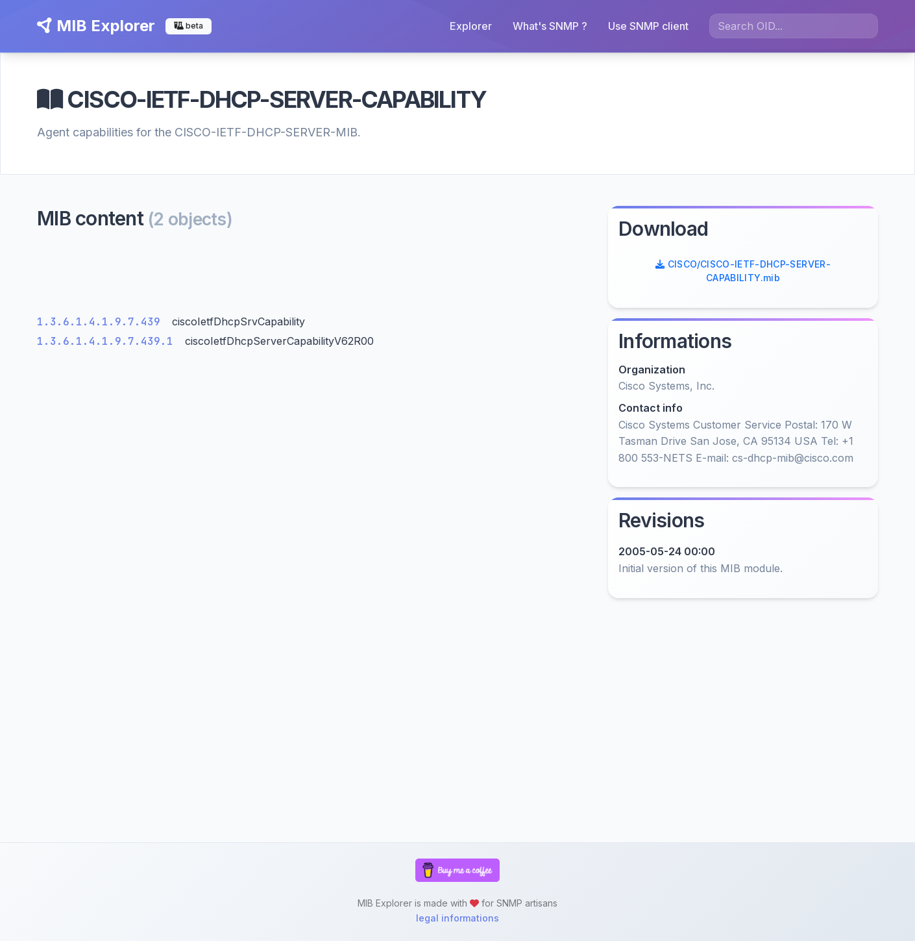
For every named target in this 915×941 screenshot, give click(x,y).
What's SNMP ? (550, 25)
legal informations (457, 917)
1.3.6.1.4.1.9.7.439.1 (108, 341)
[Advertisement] (314, 275)
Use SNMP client (648, 25)
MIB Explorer (96, 25)
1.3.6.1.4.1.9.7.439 (102, 322)
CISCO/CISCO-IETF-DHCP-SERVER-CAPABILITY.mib (743, 270)
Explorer (471, 25)
